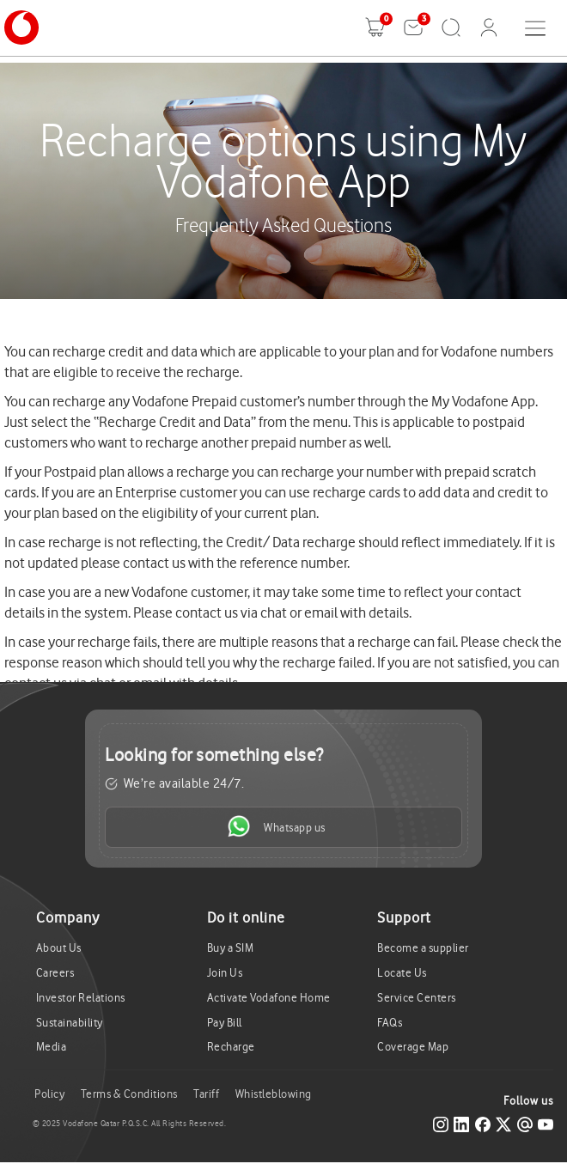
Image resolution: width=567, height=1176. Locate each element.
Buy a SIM (230, 947)
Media (51, 1046)
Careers (55, 972)
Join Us (225, 972)
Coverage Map (412, 1046)
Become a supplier (423, 947)
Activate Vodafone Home (269, 997)
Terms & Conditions (129, 1094)
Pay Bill (224, 1022)
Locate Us (402, 972)
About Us (59, 947)
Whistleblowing (273, 1094)
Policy (49, 1094)
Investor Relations (80, 997)
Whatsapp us (277, 826)
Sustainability (69, 1022)
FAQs (389, 1022)
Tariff (206, 1094)
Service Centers (416, 997)
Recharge (231, 1046)
